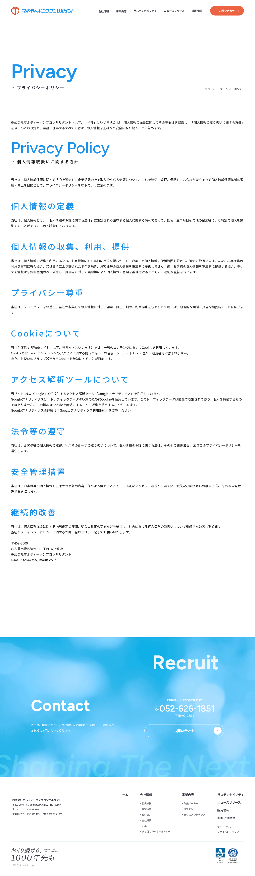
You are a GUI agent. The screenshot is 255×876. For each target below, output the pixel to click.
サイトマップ (224, 826)
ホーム (124, 794)
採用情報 (196, 10)
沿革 (144, 826)
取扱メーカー (191, 803)
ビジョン (147, 814)
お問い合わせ (226, 817)
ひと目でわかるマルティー (156, 831)
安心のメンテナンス (195, 814)
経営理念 (147, 809)
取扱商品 (189, 809)
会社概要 (147, 820)
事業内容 (121, 11)
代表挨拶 (147, 803)
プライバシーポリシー (229, 831)
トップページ (207, 89)
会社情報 (103, 11)
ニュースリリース (174, 10)
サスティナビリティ (145, 10)
